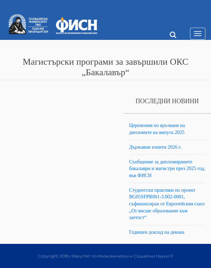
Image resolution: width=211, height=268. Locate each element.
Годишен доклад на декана (156, 232)
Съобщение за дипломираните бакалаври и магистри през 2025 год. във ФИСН (167, 168)
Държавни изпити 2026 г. (155, 147)
